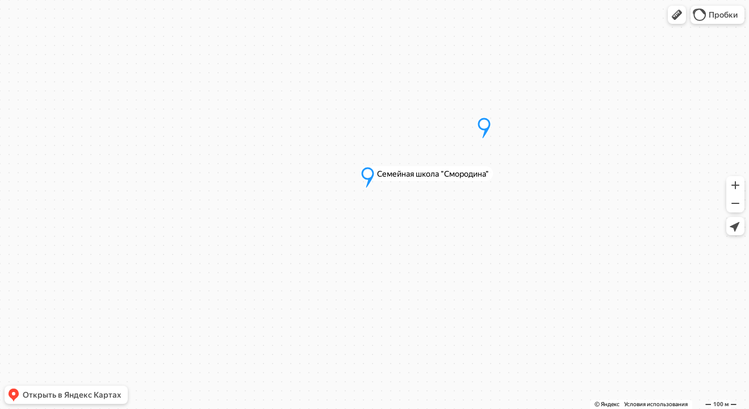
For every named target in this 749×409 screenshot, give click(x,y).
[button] (677, 15)
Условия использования (656, 404)
